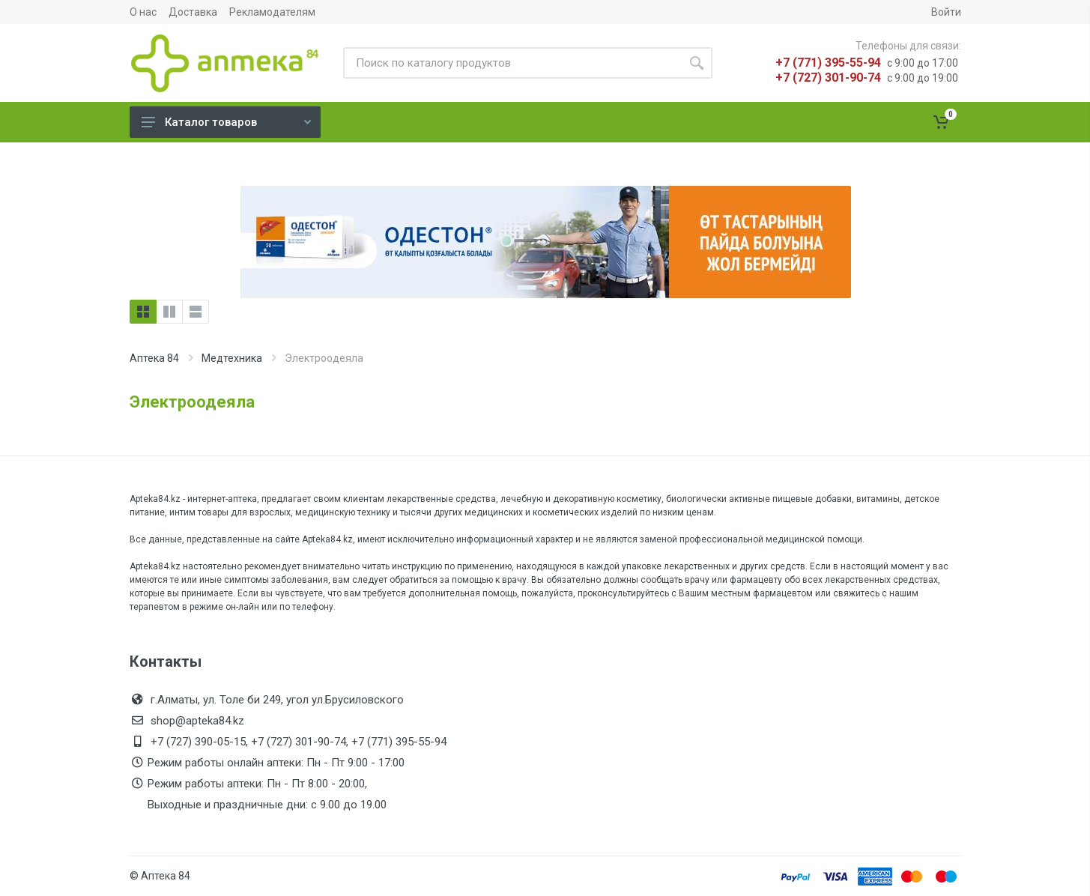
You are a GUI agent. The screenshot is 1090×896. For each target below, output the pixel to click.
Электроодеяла (192, 402)
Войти (946, 12)
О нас (143, 12)
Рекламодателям (272, 12)
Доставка (193, 12)
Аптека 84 (154, 358)
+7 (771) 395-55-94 (828, 62)
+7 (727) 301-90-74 (828, 77)
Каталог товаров (226, 122)
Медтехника (232, 358)
